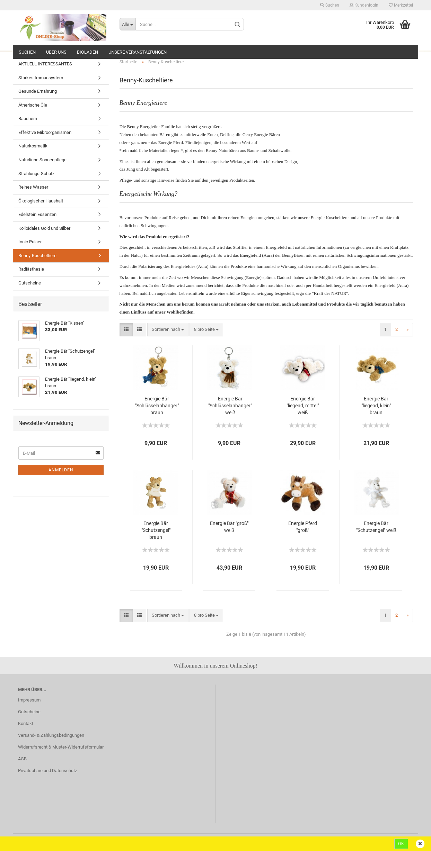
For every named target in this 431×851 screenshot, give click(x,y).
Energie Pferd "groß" (302, 526)
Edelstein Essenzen (37, 214)
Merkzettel (401, 5)
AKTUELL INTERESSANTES (45, 63)
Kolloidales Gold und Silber (44, 228)
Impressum (29, 700)
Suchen (329, 5)
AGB (22, 758)
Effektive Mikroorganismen (44, 132)
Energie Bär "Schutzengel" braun (155, 530)
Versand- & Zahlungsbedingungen (51, 735)
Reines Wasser (33, 187)
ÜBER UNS (56, 52)
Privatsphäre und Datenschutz (47, 770)
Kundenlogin (364, 5)
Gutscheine (29, 283)
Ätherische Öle (32, 105)
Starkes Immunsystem (40, 77)
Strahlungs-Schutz (36, 173)
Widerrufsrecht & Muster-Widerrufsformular (61, 747)
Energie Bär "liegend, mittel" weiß (303, 405)
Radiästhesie (31, 269)
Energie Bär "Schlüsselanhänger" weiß (230, 405)
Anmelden (61, 470)
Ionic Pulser (30, 241)
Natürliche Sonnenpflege (42, 159)
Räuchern (27, 118)
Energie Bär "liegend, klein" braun (376, 405)
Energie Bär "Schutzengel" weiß (376, 526)
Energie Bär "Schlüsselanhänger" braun (157, 405)
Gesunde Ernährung (37, 91)
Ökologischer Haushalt (40, 200)
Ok (401, 843)
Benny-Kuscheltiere (37, 255)
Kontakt (25, 723)
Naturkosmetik (32, 145)
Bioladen (87, 52)
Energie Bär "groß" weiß (229, 526)
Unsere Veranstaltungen (137, 52)
